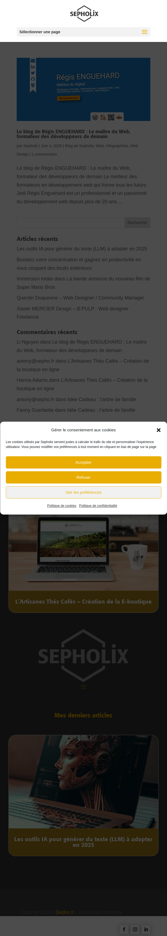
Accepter (83, 465)
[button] (158, 433)
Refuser (83, 480)
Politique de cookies (61, 509)
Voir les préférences (83, 495)
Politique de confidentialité (98, 509)
